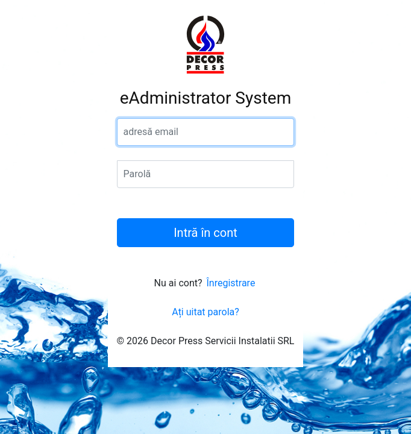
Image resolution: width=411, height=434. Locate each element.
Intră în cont (205, 232)
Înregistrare (230, 283)
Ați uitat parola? (205, 312)
